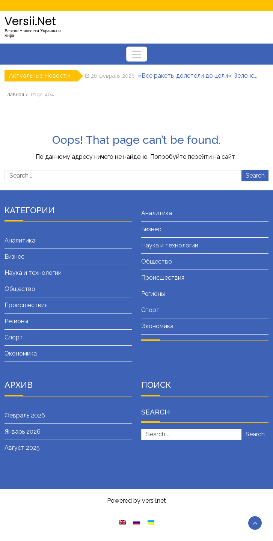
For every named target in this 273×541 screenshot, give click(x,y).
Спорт (14, 337)
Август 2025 (22, 447)
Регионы (16, 321)
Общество (20, 288)
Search (255, 175)
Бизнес (14, 256)
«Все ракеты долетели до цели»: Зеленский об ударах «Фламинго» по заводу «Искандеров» (198, 75)
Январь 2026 (23, 431)
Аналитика (20, 240)
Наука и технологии (33, 272)
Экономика (21, 353)
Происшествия (26, 305)
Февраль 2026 (25, 415)
